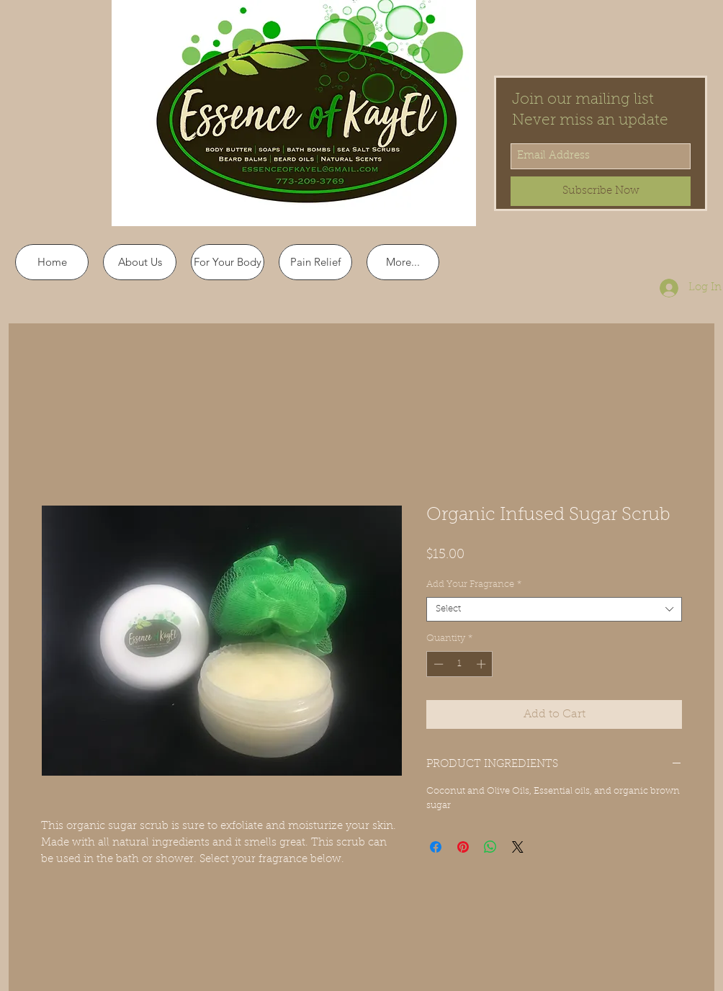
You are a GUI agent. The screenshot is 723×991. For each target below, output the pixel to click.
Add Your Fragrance (473, 584)
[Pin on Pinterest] (463, 847)
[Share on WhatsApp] (490, 847)
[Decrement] (437, 664)
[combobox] (554, 609)
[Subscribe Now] (601, 191)
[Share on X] (517, 847)
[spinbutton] (460, 664)
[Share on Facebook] (435, 847)
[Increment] (482, 664)
